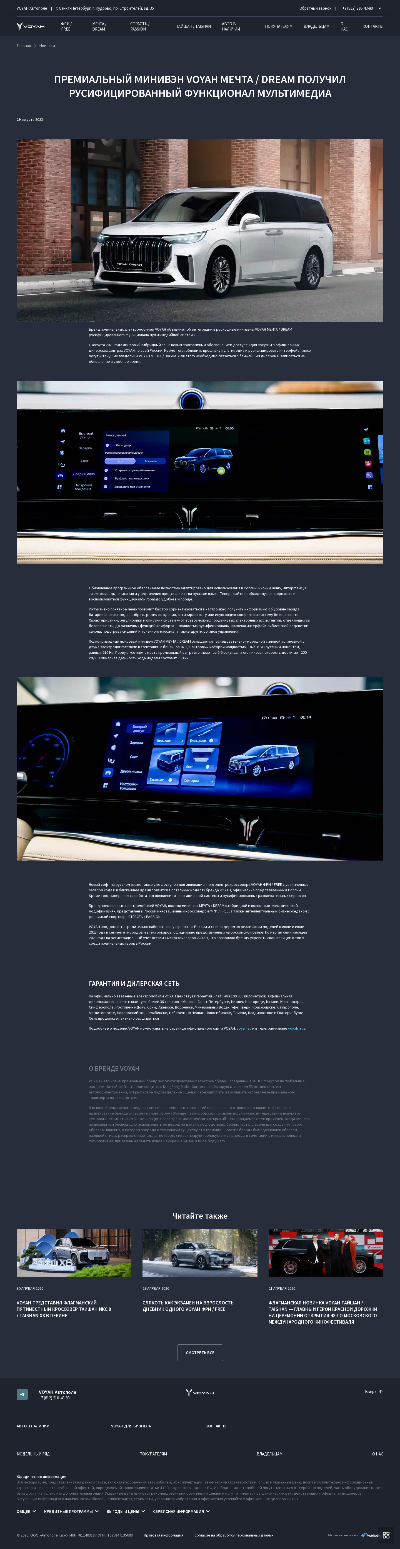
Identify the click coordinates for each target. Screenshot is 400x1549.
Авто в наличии (231, 26)
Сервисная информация (178, 1511)
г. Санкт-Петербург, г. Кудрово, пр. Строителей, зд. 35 (105, 8)
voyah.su (244, 1028)
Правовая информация (163, 1535)
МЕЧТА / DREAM (99, 26)
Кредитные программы (68, 1511)
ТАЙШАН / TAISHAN (193, 26)
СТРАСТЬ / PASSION (139, 26)
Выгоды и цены (123, 1511)
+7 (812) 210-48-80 (54, 1397)
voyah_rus (296, 1028)
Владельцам (316, 26)
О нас (344, 26)
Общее (23, 1511)
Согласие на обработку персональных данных (233, 1535)
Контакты (372, 26)
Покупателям (278, 26)
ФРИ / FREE (66, 26)
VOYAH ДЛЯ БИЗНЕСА (131, 1426)
